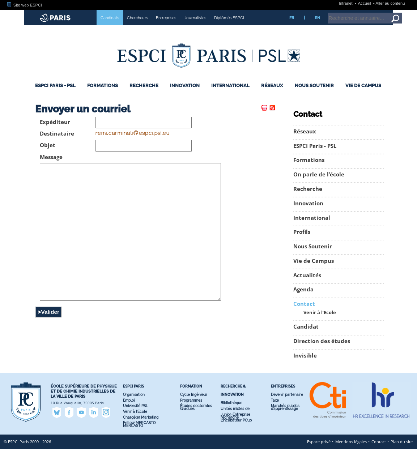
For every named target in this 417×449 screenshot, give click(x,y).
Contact (304, 304)
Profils (301, 232)
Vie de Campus (363, 85)
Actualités (307, 275)
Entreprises (166, 17)
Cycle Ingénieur (193, 395)
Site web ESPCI (24, 5)
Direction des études (321, 341)
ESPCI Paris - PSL (55, 85)
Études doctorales (196, 406)
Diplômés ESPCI (229, 17)
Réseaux (272, 85)
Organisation (134, 395)
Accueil (365, 3)
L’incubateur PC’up (236, 420)
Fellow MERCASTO (139, 423)
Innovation (185, 85)
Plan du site (402, 441)
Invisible (305, 355)
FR (291, 17)
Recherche (143, 85)
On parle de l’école (318, 174)
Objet (47, 145)
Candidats (110, 17)
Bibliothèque (231, 403)
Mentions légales (351, 441)
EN (317, 17)
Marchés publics (285, 406)
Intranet (346, 3)
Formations (102, 85)
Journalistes (195, 17)
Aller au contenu (390, 3)
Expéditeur (55, 122)
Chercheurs (137, 17)
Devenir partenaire (287, 395)
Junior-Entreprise (235, 414)
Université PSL (135, 406)
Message (51, 157)
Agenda (303, 289)
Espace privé (319, 441)
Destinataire (57, 133)
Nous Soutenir (314, 85)
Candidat (306, 326)
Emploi (129, 400)
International (230, 85)
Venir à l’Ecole (319, 312)
